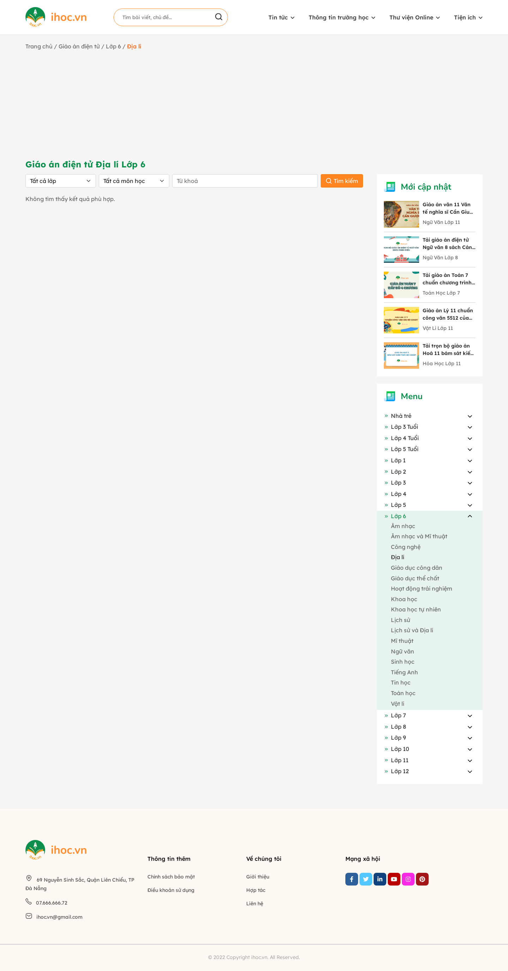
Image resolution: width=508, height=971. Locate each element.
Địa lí (397, 557)
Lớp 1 (395, 460)
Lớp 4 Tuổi (401, 438)
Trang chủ (39, 46)
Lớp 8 (395, 726)
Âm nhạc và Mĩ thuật (419, 536)
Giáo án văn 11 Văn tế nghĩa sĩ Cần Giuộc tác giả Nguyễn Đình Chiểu (449, 208)
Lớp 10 (396, 748)
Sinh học (403, 661)
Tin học (401, 682)
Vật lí (397, 703)
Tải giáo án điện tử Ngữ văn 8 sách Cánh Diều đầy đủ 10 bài (449, 244)
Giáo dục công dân (416, 567)
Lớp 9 (395, 737)
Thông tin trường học (339, 17)
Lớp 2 (395, 471)
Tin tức (278, 17)
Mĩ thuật (402, 640)
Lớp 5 (395, 504)
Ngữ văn (402, 651)
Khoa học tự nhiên (416, 609)
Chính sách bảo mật (171, 877)
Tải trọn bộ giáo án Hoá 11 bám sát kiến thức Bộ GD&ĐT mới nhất (448, 350)
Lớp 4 (395, 493)
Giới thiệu (257, 877)
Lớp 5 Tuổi (401, 448)
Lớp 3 (395, 482)
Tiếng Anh (404, 672)
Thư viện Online (411, 17)
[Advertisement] (254, 103)
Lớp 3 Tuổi (401, 426)
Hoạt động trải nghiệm (421, 588)
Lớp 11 (396, 760)
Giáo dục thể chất (415, 578)
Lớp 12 (396, 771)
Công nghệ (406, 546)
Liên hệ (254, 903)
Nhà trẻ (397, 415)
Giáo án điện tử (79, 46)
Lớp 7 (395, 715)
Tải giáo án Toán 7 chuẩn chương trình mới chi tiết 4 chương (449, 279)
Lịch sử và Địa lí (412, 630)
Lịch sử (400, 619)
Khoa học (404, 599)
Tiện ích (465, 17)
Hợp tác (255, 890)
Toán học (403, 693)
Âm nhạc (403, 525)
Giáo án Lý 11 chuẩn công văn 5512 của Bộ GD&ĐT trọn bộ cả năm (448, 314)
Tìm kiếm (342, 180)
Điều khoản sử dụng (170, 890)
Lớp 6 (114, 46)
